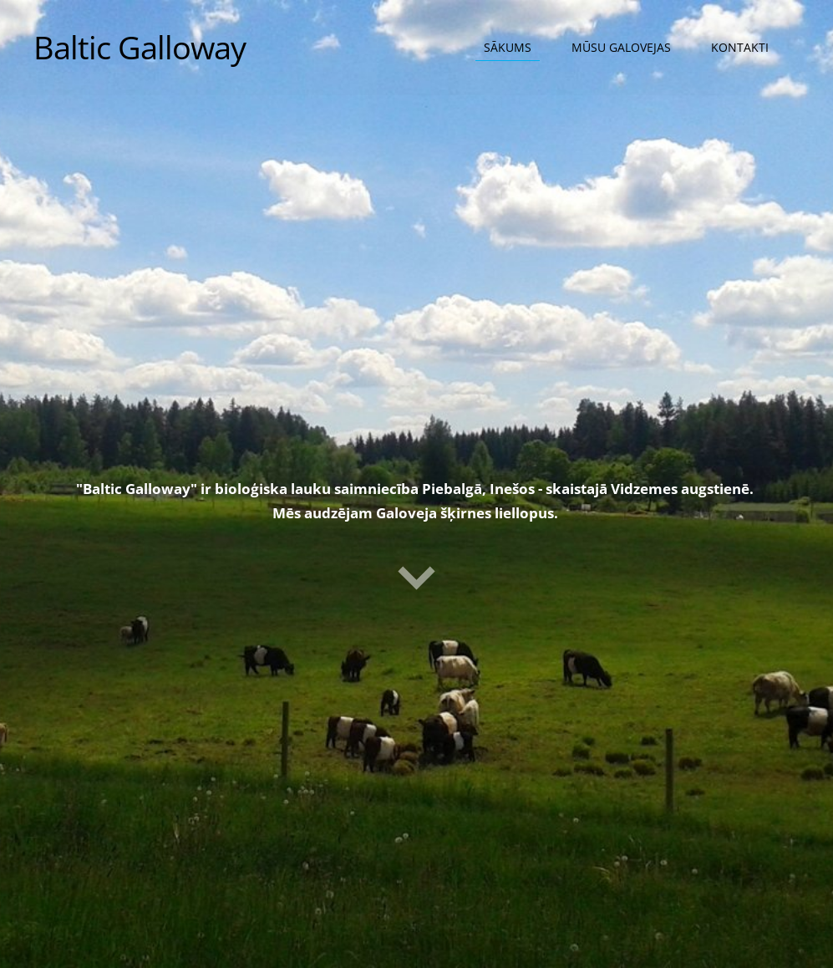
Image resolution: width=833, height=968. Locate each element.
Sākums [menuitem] (507, 47)
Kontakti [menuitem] (740, 47)
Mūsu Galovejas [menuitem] (621, 47)
